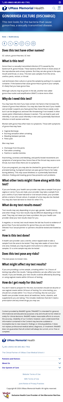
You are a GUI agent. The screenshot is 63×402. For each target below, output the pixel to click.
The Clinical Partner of (22, 352)
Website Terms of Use (31, 374)
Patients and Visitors (11, 359)
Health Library (14, 37)
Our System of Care (10, 368)
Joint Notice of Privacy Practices (31, 383)
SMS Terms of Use (31, 379)
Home (4, 37)
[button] (60, 358)
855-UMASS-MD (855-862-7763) (17, 2)
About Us (6, 363)
